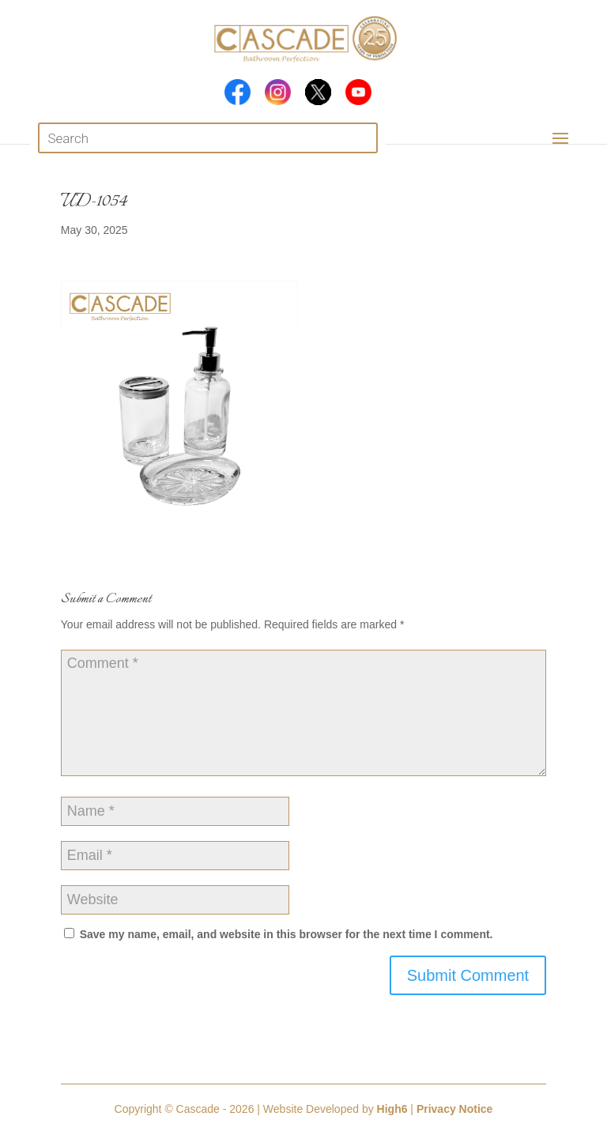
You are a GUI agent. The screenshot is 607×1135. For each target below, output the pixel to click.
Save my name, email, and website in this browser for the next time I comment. (286, 934)
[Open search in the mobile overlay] (207, 138)
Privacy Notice (455, 1109)
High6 (392, 1109)
